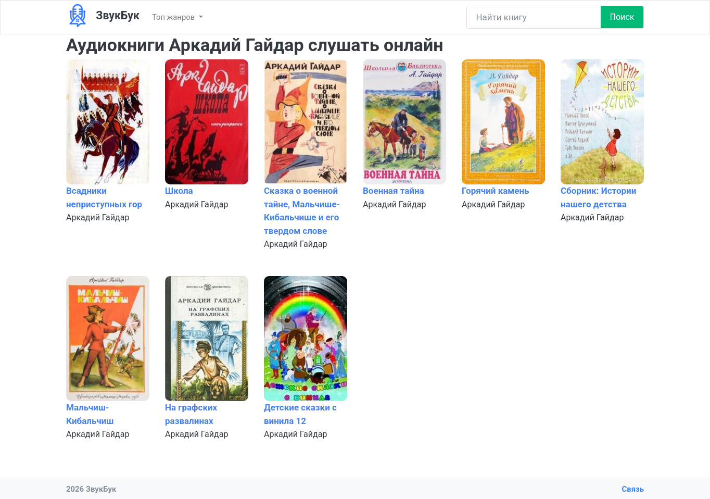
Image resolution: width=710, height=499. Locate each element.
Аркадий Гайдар (97, 217)
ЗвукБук (103, 16)
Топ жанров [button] (174, 17)
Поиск (622, 17)
